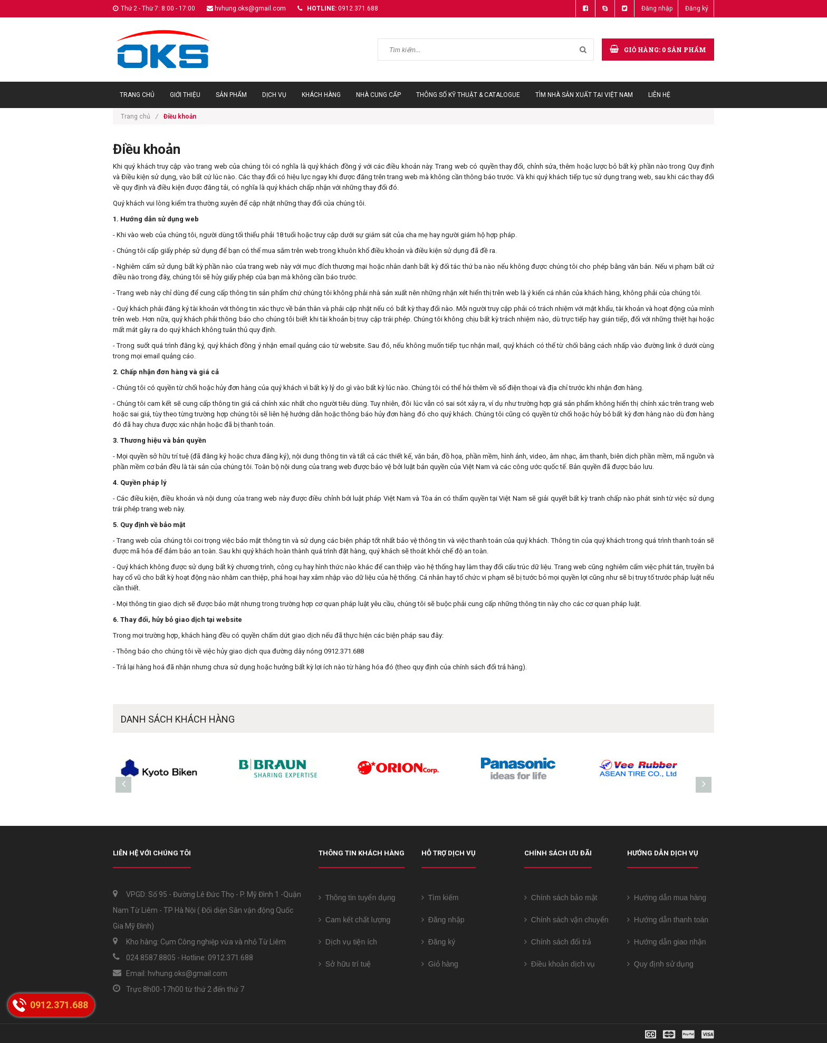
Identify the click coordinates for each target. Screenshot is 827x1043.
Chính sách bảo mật (561, 897)
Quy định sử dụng (660, 964)
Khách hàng (321, 95)
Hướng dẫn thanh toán (667, 919)
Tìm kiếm (439, 897)
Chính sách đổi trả (557, 942)
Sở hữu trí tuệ (345, 964)
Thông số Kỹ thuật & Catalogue (468, 95)
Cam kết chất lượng (354, 919)
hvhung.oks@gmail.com (250, 8)
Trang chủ (137, 95)
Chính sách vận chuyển (566, 919)
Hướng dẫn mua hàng (666, 897)
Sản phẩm (231, 95)
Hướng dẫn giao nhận (666, 942)
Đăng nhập (656, 8)
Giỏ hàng (439, 964)
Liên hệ (659, 95)
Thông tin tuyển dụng (357, 897)
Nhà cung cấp (378, 95)
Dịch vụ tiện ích (348, 942)
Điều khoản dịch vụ (559, 964)
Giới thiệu (185, 95)
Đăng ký (696, 8)
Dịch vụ (274, 95)
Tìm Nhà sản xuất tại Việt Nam (584, 95)
